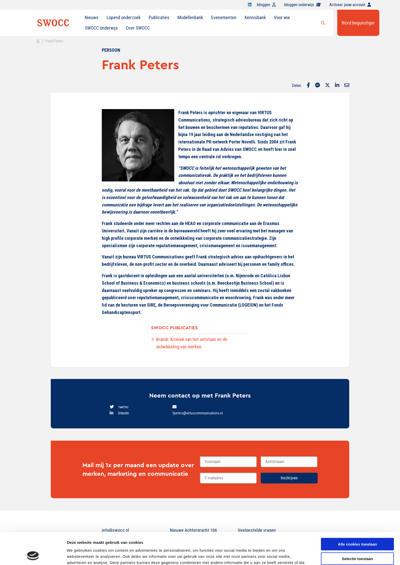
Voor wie (282, 17)
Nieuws (91, 17)
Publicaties (159, 17)
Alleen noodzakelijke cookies (357, 543)
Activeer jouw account (350, 4)
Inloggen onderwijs (302, 4)
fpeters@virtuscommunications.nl (197, 413)
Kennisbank (255, 17)
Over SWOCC (138, 28)
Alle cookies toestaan (357, 514)
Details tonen (276, 555)
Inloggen (266, 4)
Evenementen (223, 17)
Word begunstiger (358, 22)
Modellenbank (190, 17)
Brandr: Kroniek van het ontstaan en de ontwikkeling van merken (191, 343)
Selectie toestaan (357, 528)
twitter (124, 407)
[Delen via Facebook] (308, 86)
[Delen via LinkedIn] (337, 86)
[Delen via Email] (346, 86)
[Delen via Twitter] (327, 86)
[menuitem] (92, 17)
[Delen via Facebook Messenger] (317, 86)
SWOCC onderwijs (101, 28)
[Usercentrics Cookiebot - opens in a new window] (33, 555)
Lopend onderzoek (124, 17)
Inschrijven (289, 478)
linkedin (123, 413)
